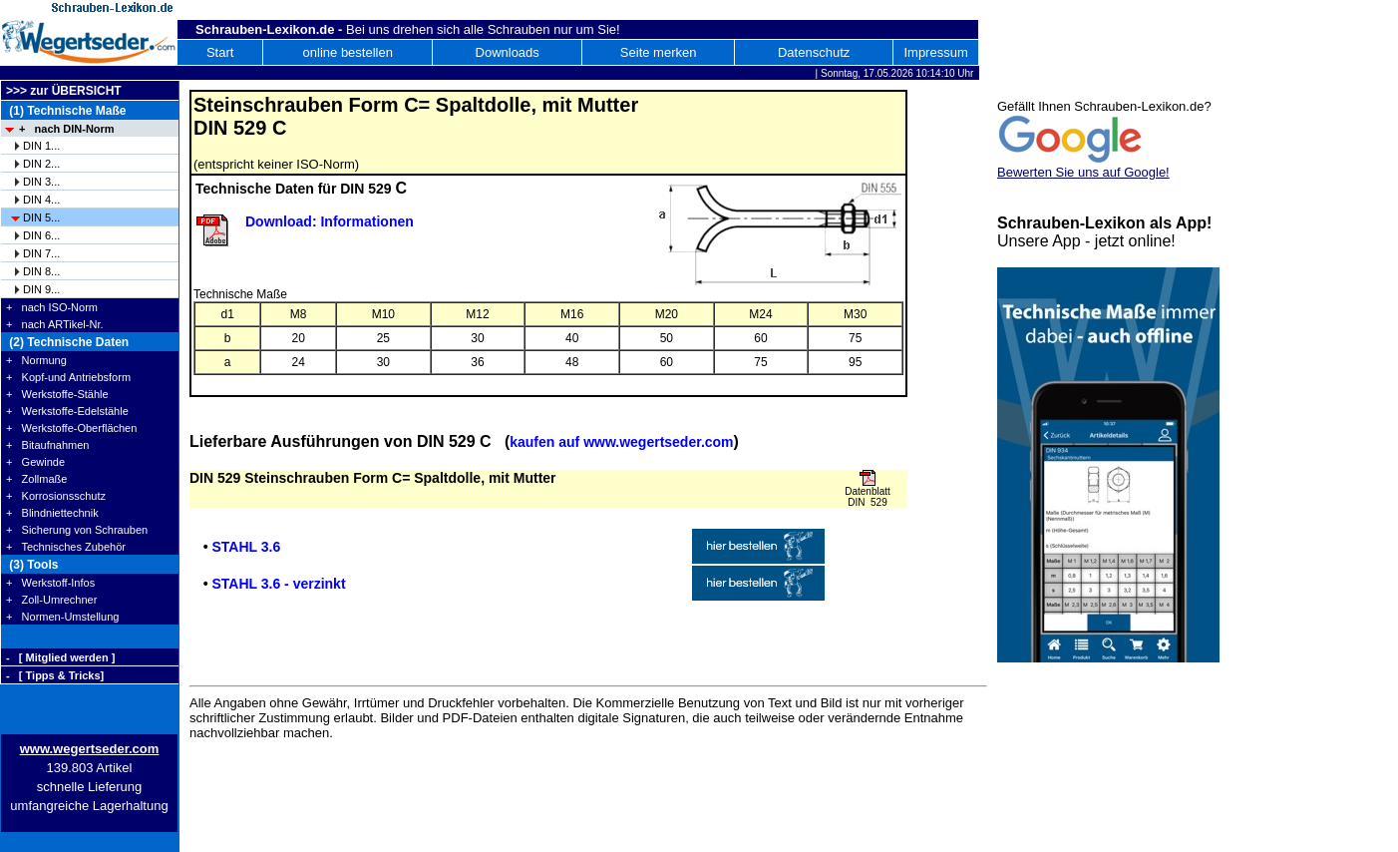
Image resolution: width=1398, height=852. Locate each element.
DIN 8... (41, 271)
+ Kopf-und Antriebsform (68, 377)
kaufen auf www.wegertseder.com (621, 442)
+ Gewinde (35, 462)
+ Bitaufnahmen (47, 445)
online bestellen (348, 52)
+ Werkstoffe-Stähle (57, 394)
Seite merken (658, 52)
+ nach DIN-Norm (67, 129)
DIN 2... (41, 164)
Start (219, 52)
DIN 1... (41, 146)
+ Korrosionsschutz (56, 496)
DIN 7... (41, 253)
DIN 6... (41, 235)
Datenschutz (814, 52)
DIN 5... (41, 217)
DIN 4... (41, 200)
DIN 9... (41, 289)
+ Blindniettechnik (52, 513)
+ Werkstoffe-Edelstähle (67, 411)
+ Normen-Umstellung (62, 617)
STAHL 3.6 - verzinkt (278, 584)
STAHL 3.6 (245, 547)
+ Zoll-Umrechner (51, 600)
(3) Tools (32, 565)
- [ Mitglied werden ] (60, 657)
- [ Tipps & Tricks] (55, 675)
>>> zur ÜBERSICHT (64, 91)
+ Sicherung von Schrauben (77, 530)
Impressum (935, 52)
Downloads (507, 52)
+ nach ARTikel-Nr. (55, 324)
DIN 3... (41, 182)
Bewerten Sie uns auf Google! (1083, 172)
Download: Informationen (329, 221)
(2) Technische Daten (67, 342)
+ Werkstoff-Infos (50, 583)
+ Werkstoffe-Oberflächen (71, 428)
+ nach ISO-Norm (52, 307)
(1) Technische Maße (66, 111)
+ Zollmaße (36, 479)
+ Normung (36, 360)
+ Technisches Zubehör (66, 547)
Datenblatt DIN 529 (867, 497)
